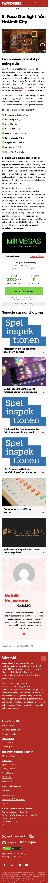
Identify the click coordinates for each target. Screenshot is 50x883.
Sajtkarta (6, 804)
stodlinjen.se (30, 299)
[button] (43, 658)
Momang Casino (9, 756)
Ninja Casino (8, 773)
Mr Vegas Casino (24, 290)
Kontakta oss (8, 795)
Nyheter (19, 9)
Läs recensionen (37, 256)
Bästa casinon (8, 726)
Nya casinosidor (9, 734)
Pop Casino (7, 760)
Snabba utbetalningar (12, 730)
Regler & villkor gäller (30, 297)
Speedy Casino (9, 765)
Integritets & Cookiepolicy (13, 799)
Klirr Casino (7, 777)
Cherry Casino (8, 769)
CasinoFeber (7, 9)
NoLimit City (18, 87)
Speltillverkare (8, 738)
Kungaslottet (8, 782)
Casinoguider (8, 747)
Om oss (5, 791)
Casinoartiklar (8, 743)
